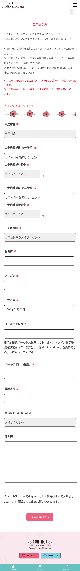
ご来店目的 (13, 228)
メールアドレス (16, 324)
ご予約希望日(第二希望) (21, 187)
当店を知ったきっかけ (18, 413)
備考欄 (9, 436)
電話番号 (12, 388)
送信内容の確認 (40, 517)
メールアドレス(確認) (19, 364)
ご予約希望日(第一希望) (21, 147)
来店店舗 (12, 124)
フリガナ (12, 275)
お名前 (10, 251)
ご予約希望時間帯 (17, 164)
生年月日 (12, 299)
